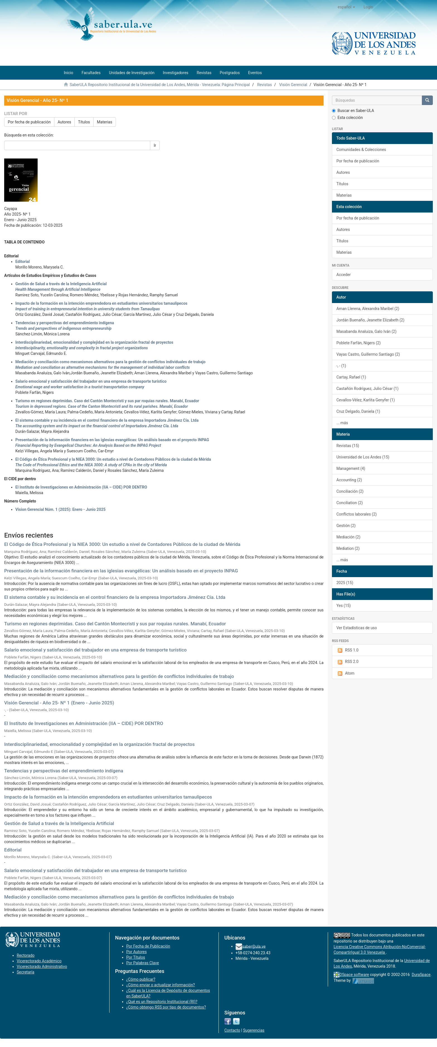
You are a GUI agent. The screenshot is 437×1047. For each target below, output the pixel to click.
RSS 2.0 (347, 661)
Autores (64, 122)
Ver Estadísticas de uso (356, 628)
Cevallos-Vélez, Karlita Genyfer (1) (365, 400)
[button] (347, 7)
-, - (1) (341, 365)
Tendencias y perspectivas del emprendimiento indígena (63, 770)
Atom (345, 673)
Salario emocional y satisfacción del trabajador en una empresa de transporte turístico (95, 650)
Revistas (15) (347, 445)
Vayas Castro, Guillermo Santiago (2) (368, 354)
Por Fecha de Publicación (148, 946)
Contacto (232, 1030)
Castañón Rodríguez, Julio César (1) (367, 388)
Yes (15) (343, 605)
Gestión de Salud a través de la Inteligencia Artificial (59, 823)
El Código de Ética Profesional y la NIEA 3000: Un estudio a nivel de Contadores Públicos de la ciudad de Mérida (122, 544)
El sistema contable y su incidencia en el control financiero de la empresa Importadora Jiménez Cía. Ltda (114, 597)
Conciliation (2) (349, 503)
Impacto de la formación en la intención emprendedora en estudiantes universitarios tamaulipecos (108, 797)
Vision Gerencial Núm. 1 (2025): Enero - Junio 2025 (60, 509)
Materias (104, 122)
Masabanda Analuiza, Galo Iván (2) (366, 331)
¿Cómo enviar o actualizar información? (160, 985)
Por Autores (136, 952)
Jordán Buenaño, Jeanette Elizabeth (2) (370, 320)
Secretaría (25, 972)
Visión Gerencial (293, 84)
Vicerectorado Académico (39, 961)
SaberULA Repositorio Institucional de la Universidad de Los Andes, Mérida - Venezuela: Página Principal (160, 84)
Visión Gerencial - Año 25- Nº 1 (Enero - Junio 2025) (59, 703)
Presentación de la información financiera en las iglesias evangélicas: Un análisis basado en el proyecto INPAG (121, 570)
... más (342, 423)
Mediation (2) (348, 548)
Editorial (22, 261)
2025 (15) (344, 582)
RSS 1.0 (347, 650)
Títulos (84, 122)
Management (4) (350, 468)
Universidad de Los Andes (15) (362, 457)
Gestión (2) (346, 525)
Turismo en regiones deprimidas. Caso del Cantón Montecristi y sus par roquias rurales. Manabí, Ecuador (115, 623)
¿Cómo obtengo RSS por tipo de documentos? (166, 1007)
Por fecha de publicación (29, 122)
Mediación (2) (348, 537)
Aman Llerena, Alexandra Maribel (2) (367, 308)
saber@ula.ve (254, 946)
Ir (155, 145)
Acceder (343, 274)
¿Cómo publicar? (140, 979)
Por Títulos (135, 957)
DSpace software (354, 974)
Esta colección (347, 117)
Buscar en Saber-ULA (353, 110)
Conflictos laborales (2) (356, 514)
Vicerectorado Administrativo (42, 966)
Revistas (264, 84)
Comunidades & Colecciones (361, 149)
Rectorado (26, 955)
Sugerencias (253, 1030)
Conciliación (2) (349, 491)
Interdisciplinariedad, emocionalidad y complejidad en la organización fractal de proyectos (99, 744)
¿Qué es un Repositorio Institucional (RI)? (161, 1001)
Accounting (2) (349, 480)
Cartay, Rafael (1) (351, 377)
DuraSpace (421, 974)
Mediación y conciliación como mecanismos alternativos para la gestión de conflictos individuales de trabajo (119, 676)
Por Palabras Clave (142, 963)
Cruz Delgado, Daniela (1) (358, 411)
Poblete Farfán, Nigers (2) (358, 343)
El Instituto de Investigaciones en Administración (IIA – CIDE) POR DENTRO (81, 487)
